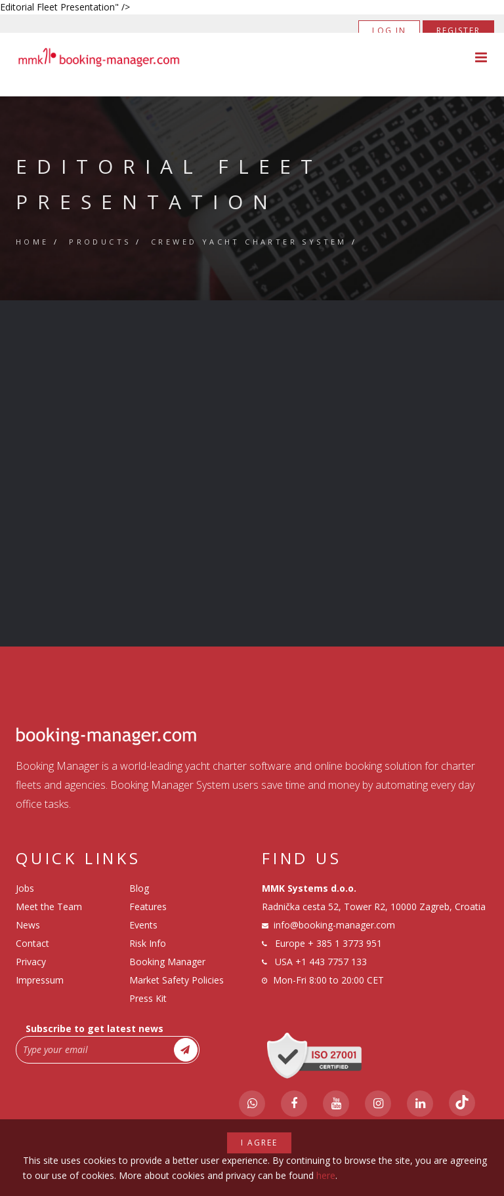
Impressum (40, 980)
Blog (139, 888)
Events (143, 925)
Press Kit (148, 998)
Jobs (25, 888)
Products (100, 242)
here (325, 1175)
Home (32, 242)
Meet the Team (49, 906)
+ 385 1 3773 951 (345, 943)
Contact (32, 943)
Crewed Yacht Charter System (249, 242)
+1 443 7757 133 (331, 961)
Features (148, 906)
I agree (259, 1142)
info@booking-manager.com (334, 925)
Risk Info (147, 943)
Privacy (31, 961)
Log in (389, 30)
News (28, 925)
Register (458, 30)
